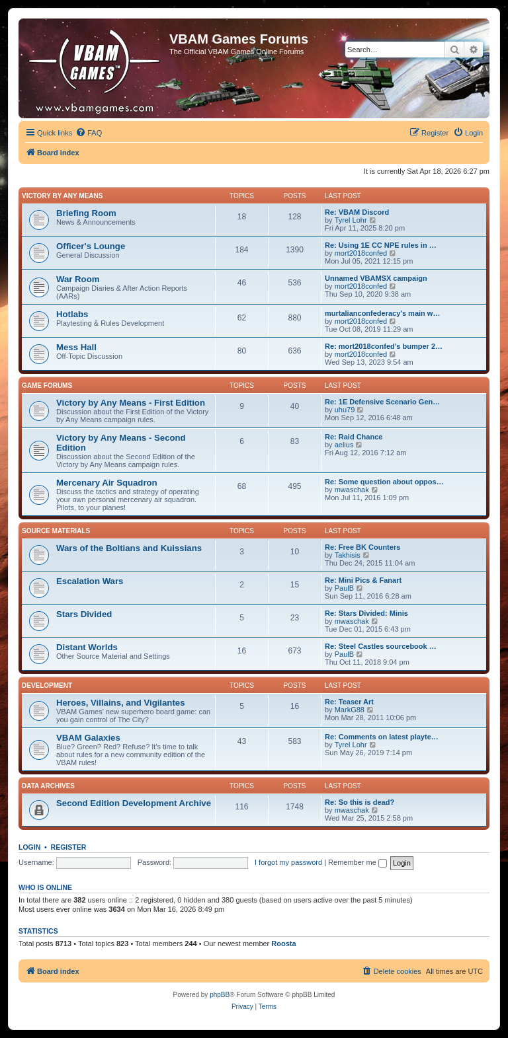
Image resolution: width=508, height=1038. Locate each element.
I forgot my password (288, 862)
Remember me (357, 862)
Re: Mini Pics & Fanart (363, 580)
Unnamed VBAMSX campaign (376, 278)
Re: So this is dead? (359, 802)
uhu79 (345, 410)
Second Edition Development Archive (133, 803)
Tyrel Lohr (351, 220)
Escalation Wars (89, 581)
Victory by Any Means (62, 196)
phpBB (220, 994)
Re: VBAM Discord (357, 212)
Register (69, 847)
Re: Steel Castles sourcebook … (381, 646)
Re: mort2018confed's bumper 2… (384, 346)
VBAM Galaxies (88, 738)
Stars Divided (84, 614)
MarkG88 (349, 710)
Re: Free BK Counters (362, 547)
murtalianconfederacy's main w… (382, 313)
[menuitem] (88, 133)
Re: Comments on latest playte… (382, 737)
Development (47, 685)
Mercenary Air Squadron (106, 483)
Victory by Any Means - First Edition (130, 403)
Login (29, 847)
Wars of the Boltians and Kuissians (129, 548)
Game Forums (47, 385)
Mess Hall (76, 347)
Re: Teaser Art (349, 702)
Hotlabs (72, 314)
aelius (344, 445)
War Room (77, 279)
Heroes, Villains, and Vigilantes (120, 703)
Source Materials (56, 531)
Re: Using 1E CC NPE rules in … (381, 245)
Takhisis (347, 555)
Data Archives (48, 786)
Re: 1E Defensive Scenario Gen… (382, 402)
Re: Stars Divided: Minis (366, 613)
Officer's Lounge (90, 246)
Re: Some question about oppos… (384, 482)
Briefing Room (86, 213)
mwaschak (352, 490)
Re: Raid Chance (353, 437)
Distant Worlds (87, 647)
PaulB (344, 588)
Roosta (283, 943)
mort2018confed (361, 253)
